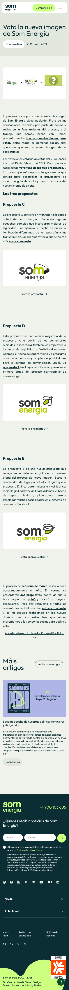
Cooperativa (14, 44)
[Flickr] (50, 882)
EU (25, 944)
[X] (25, 882)
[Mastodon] (4, 882)
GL (18, 944)
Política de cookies (52, 934)
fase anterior (31, 129)
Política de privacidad (25, 934)
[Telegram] (33, 882)
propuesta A (11, 367)
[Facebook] (18, 882)
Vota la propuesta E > (34, 557)
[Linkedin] (57, 882)
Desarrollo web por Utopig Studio (22, 985)
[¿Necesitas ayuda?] (61, 982)
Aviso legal (6, 934)
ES (4, 944)
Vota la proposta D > (34, 429)
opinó (31, 599)
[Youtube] (41, 882)
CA (11, 944)
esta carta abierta (54, 608)
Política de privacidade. (41, 870)
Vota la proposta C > (34, 294)
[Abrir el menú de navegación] (60, 7)
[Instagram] (11, 882)
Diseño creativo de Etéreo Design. (22, 982)
